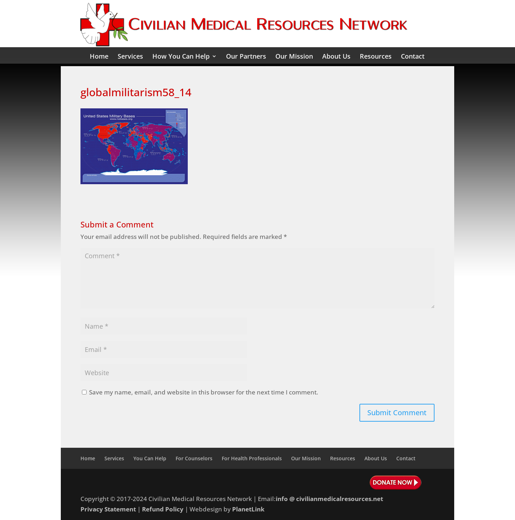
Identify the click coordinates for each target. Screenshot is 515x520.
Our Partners (246, 57)
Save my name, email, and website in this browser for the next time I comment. (203, 392)
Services (130, 57)
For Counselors (194, 458)
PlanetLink (248, 509)
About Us (336, 57)
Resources (376, 57)
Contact (413, 57)
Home (99, 57)
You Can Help (149, 458)
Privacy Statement (108, 509)
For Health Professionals (252, 458)
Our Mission (294, 57)
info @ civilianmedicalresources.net (329, 499)
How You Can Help (181, 57)
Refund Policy (162, 509)
